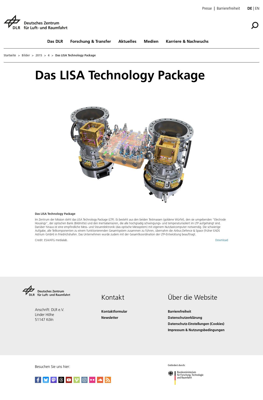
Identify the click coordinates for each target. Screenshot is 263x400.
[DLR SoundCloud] (100, 381)
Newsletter (109, 317)
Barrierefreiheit (228, 8)
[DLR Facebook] (38, 381)
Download (221, 240)
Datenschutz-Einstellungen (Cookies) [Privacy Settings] (196, 323)
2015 (39, 55)
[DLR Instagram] (84, 381)
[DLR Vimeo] (77, 381)
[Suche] (254, 25)
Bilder (26, 55)
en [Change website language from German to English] (257, 8)
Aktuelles (127, 41)
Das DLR (55, 41)
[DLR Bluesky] (46, 381)
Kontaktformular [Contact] (114, 311)
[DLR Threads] (61, 381)
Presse (207, 8)
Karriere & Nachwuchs (187, 41)
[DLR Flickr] (92, 381)
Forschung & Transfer (90, 41)
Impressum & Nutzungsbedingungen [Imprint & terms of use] (196, 330)
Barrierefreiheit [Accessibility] (179, 311)
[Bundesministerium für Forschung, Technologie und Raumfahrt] (188, 388)
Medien (151, 41)
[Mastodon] (54, 381)
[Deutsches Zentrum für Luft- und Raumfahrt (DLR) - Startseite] (37, 24)
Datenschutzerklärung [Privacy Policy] (185, 317)
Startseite (10, 55)
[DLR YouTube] (69, 381)
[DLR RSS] (108, 381)
